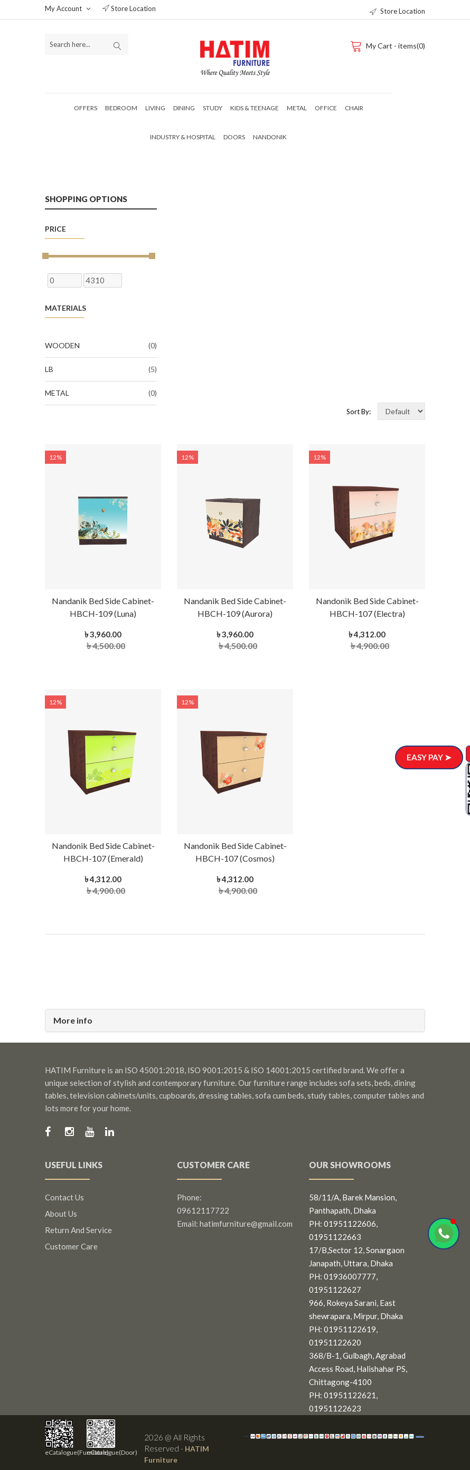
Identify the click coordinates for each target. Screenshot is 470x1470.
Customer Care (71, 1246)
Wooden (101, 345)
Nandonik (270, 137)
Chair (354, 108)
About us (61, 1213)
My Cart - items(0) (387, 45)
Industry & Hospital (182, 137)
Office (326, 108)
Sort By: (358, 411)
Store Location (129, 8)
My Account (67, 8)
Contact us (64, 1197)
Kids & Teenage (254, 108)
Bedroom (121, 108)
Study (212, 108)
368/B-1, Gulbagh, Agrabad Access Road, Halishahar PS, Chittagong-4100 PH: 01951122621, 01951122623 (358, 1382)
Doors (234, 137)
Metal (297, 108)
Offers (85, 108)
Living (155, 108)
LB (101, 369)
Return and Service (78, 1230)
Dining (184, 108)
